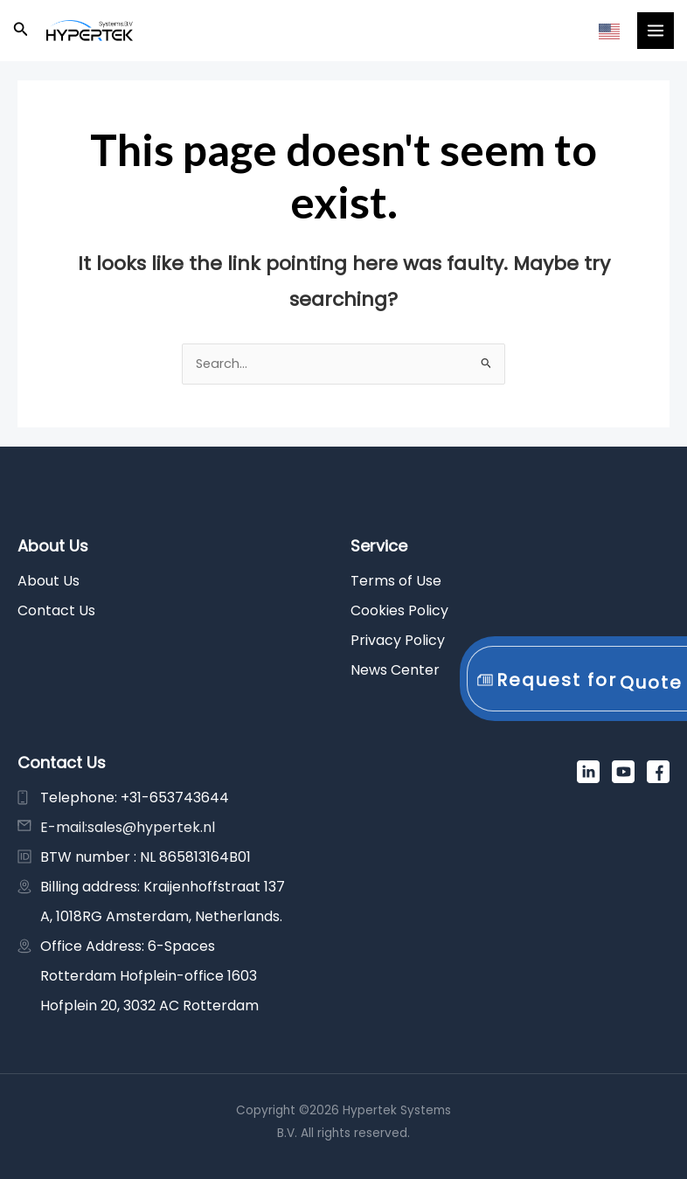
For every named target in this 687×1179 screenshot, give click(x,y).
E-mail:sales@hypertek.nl (127, 827)
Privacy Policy (397, 640)
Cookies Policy (399, 610)
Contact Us (56, 610)
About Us (48, 581)
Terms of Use (395, 581)
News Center (395, 670)
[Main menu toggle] (655, 30)
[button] (21, 30)
